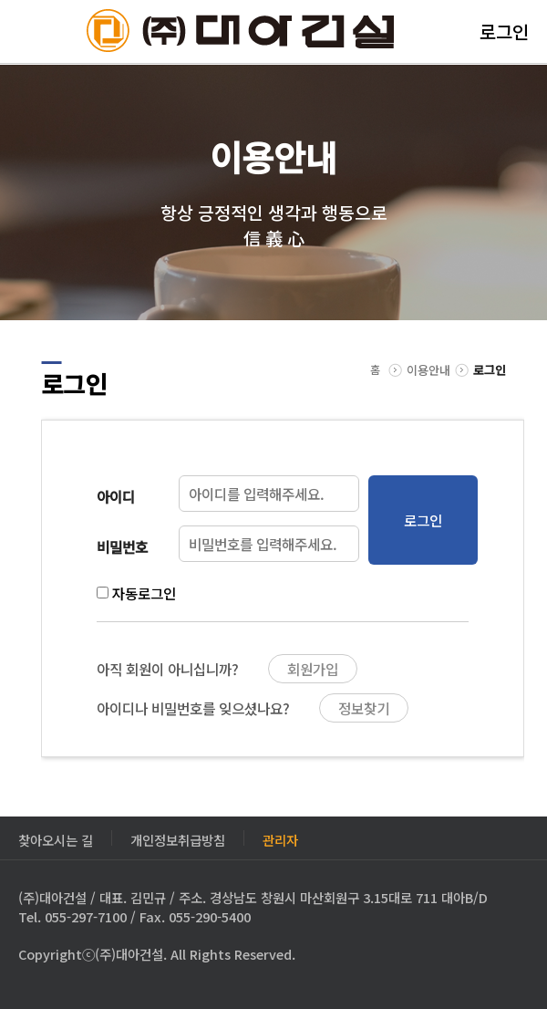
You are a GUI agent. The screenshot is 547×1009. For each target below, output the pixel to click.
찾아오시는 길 (55, 838)
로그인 (504, 31)
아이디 (116, 496)
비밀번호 (122, 546)
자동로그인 (144, 593)
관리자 (280, 838)
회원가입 (312, 669)
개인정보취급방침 (177, 838)
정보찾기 (363, 708)
